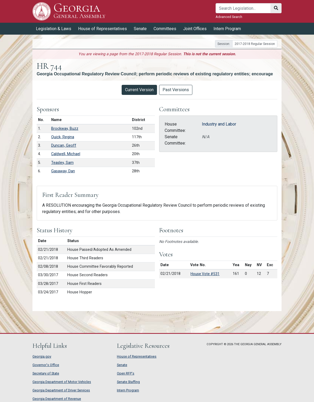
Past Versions (176, 89)
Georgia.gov (41, 356)
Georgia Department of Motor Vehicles (61, 382)
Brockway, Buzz (64, 128)
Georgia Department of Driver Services (61, 390)
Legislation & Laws (53, 28)
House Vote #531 (205, 274)
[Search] (243, 8)
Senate (140, 28)
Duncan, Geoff (63, 145)
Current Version (139, 89)
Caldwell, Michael (65, 154)
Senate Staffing (128, 382)
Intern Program (227, 28)
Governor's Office (45, 365)
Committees (165, 28)
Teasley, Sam (62, 162)
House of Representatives (102, 28)
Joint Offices (195, 28)
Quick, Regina (62, 137)
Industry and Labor (219, 124)
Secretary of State (45, 373)
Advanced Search (229, 17)
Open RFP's (125, 373)
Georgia (80, 11)
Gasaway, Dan (63, 171)
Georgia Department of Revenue (56, 399)
